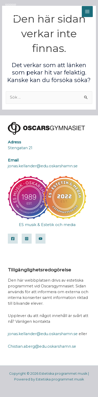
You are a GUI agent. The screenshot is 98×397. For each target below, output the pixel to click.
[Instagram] (27, 239)
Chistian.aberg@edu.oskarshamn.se (42, 346)
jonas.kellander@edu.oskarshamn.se (43, 333)
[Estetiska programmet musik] (31, 11)
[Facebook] (13, 239)
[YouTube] (40, 239)
